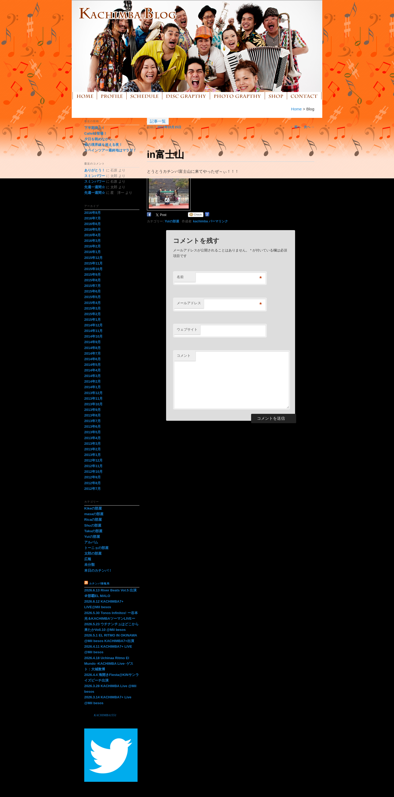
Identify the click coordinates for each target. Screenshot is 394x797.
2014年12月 (93, 325)
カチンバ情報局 (99, 583)
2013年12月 (93, 393)
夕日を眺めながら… (99, 139)
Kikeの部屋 (93, 508)
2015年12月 (93, 258)
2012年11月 (93, 466)
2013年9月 (92, 410)
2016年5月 (92, 229)
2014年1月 (92, 387)
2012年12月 (93, 460)
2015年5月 (92, 297)
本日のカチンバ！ (98, 570)
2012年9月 (92, 477)
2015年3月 (92, 308)
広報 (87, 559)
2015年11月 (93, 263)
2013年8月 (92, 415)
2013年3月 (92, 444)
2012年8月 (92, 483)
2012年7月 (92, 489)
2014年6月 (92, 359)
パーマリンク (218, 221)
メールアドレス (189, 303)
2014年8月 (92, 348)
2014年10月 (93, 336)
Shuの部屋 (92, 525)
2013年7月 (92, 421)
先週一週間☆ (94, 187)
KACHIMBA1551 (105, 715)
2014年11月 (93, 331)
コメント (184, 356)
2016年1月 (92, 252)
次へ (309, 127)
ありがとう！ (94, 170)
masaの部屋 (93, 514)
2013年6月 (92, 426)
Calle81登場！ (95, 133)
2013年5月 (92, 432)
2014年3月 (92, 376)
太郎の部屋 (93, 553)
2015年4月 (92, 303)
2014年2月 (92, 381)
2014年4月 (92, 370)
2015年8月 (92, 280)
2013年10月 (93, 404)
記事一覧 (158, 121)
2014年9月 (92, 342)
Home (296, 109)
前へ (295, 127)
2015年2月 (92, 314)
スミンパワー (94, 176)
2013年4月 (92, 438)
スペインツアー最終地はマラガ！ (110, 150)
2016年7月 (92, 218)
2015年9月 (92, 275)
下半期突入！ (94, 128)
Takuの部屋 (93, 531)
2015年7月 (92, 286)
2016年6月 (92, 224)
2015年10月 (93, 269)
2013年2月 (92, 449)
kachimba (200, 221)
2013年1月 (92, 455)
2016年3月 (92, 241)
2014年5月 (92, 365)
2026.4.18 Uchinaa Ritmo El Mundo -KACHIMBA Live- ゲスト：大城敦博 (108, 663)
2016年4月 (92, 235)
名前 (180, 277)
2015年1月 (92, 320)
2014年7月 (92, 353)
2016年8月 (92, 213)
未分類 (89, 565)
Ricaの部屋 (93, 520)
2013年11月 (93, 398)
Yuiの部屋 (172, 221)
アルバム (91, 542)
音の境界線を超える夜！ (103, 145)
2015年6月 (92, 291)
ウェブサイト (187, 329)
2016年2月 (92, 246)
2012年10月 (93, 472)
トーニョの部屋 (96, 548)
